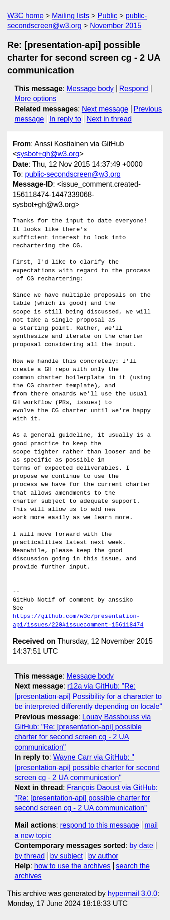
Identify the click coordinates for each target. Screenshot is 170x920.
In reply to (65, 119)
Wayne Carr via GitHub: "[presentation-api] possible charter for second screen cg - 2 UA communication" (87, 767)
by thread (30, 856)
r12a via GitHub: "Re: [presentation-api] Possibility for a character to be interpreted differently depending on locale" (88, 696)
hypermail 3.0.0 (132, 893)
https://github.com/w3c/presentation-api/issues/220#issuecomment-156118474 (78, 620)
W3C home (25, 15)
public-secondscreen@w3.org (73, 174)
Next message (105, 109)
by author (103, 856)
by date (141, 845)
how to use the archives (72, 866)
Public (107, 15)
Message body (90, 88)
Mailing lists (70, 15)
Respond (133, 88)
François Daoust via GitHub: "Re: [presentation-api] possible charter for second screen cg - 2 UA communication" (86, 798)
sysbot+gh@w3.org (48, 154)
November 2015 (115, 25)
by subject (66, 856)
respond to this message (99, 825)
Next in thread (109, 119)
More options (36, 98)
